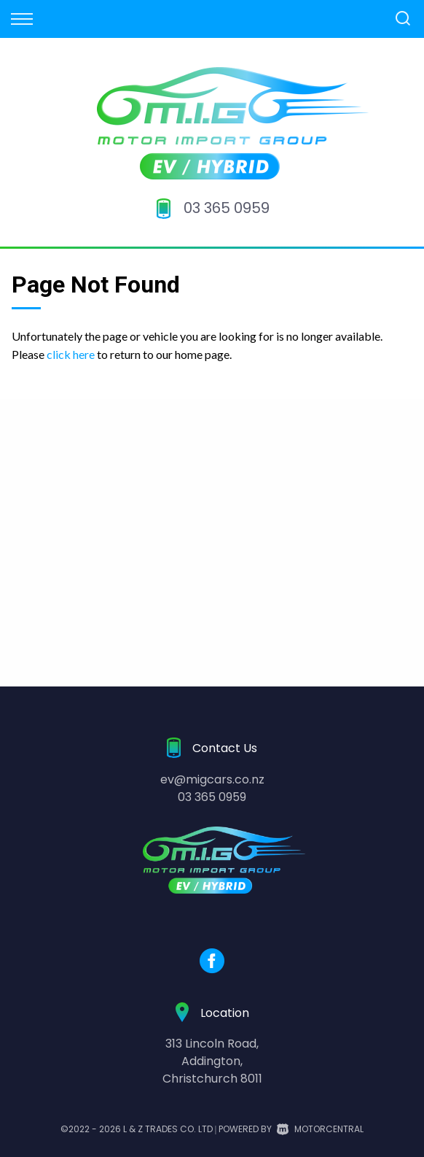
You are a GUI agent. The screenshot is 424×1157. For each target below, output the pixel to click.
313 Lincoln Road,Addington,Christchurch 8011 (212, 1061)
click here (71, 354)
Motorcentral (320, 1129)
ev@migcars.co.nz (212, 779)
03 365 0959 (227, 208)
